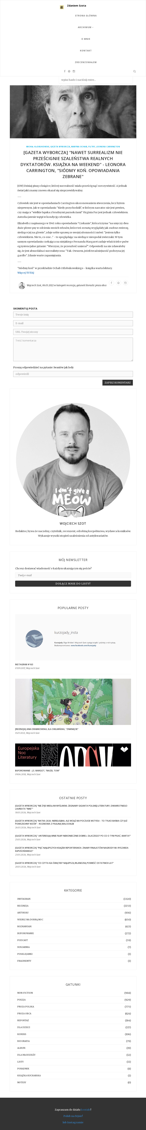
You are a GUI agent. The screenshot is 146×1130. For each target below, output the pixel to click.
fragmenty (24, 961)
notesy (21, 1082)
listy (20, 1061)
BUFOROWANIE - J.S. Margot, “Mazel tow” (37, 770)
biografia (23, 1041)
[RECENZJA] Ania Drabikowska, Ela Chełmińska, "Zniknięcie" (46, 729)
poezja (21, 999)
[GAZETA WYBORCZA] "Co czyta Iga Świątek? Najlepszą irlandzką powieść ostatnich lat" (64, 863)
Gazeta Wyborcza (60, 147)
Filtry (91, 147)
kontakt (86, 1109)
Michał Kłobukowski (37, 147)
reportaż (23, 1020)
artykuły (23, 912)
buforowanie (25, 933)
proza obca (100, 285)
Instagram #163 (24, 664)
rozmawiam (24, 926)
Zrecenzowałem (86, 62)
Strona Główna (86, 15)
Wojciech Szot (34, 285)
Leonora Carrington (108, 147)
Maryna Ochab (79, 147)
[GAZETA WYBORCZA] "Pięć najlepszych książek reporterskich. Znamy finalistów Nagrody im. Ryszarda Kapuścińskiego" (71, 849)
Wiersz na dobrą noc (30, 919)
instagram (23, 899)
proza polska (25, 1006)
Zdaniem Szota (76, 5)
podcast (22, 940)
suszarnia (23, 947)
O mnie (85, 38)
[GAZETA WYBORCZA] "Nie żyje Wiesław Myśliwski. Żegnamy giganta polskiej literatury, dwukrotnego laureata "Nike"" (71, 807)
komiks (21, 1034)
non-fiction (25, 993)
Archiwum (86, 27)
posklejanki (25, 954)
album (21, 1048)
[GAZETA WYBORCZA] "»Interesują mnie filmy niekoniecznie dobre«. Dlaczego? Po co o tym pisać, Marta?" (73, 835)
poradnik (23, 1068)
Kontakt (86, 50)
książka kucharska (29, 1075)
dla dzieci (23, 1027)
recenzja (70, 285)
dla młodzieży (26, 1055)
